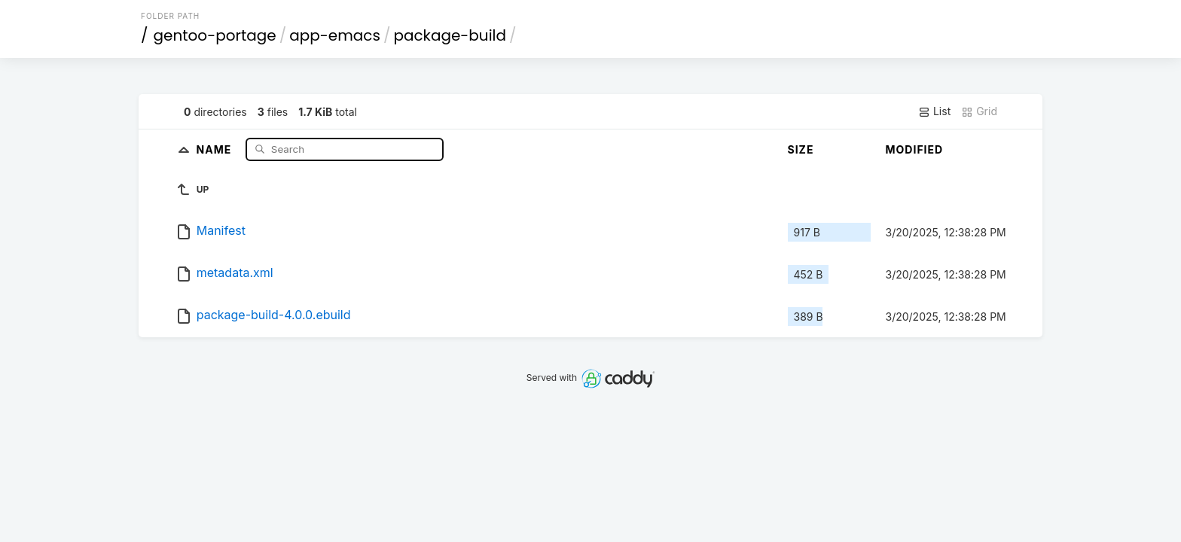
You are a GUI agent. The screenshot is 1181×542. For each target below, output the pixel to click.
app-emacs (334, 35)
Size (801, 149)
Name (216, 148)
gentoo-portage (215, 35)
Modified (915, 149)
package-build (449, 35)
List (934, 111)
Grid (979, 111)
